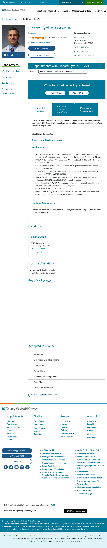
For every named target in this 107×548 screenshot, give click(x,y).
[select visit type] (62, 71)
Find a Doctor (43, 2)
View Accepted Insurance (42, 55)
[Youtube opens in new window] (16, 467)
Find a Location (39, 425)
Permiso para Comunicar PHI (88, 481)
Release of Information (86, 474)
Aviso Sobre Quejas (84, 494)
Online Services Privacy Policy (88, 450)
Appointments (26, 2)
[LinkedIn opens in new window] (22, 467)
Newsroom (91, 437)
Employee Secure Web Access (53, 456)
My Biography (10, 71)
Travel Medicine (67, 437)
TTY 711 (51, 505)
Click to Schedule (42, 48)
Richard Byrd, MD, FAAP (30, 19)
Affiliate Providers (49, 450)
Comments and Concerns (51, 453)
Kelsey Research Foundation (53, 469)
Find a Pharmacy (40, 428)
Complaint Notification (86, 490)
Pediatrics (32, 33)
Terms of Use (82, 484)
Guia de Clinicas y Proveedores (54, 463)
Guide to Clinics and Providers (53, 460)
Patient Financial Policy (86, 453)
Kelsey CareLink (48, 466)
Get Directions (83, 51)
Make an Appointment (16, 451)
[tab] (39, 109)
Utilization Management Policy (89, 487)
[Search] (82, 2)
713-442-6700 (83, 47)
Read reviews (62, 38)
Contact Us (91, 434)
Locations (8, 77)
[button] (13, 40)
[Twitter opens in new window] (11, 467)
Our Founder (92, 427)
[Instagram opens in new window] (27, 467)
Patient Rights (82, 471)
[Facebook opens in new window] (5, 467)
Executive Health (67, 433)
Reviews (7, 83)
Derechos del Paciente (86, 456)
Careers (90, 431)
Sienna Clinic (79, 38)
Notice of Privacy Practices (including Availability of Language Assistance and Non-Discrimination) (55, 475)
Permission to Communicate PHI (89, 478)
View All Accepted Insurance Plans (44, 395)
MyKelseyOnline (94, 2)
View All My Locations (85, 56)
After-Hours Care (13, 427)
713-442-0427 (10, 2)
